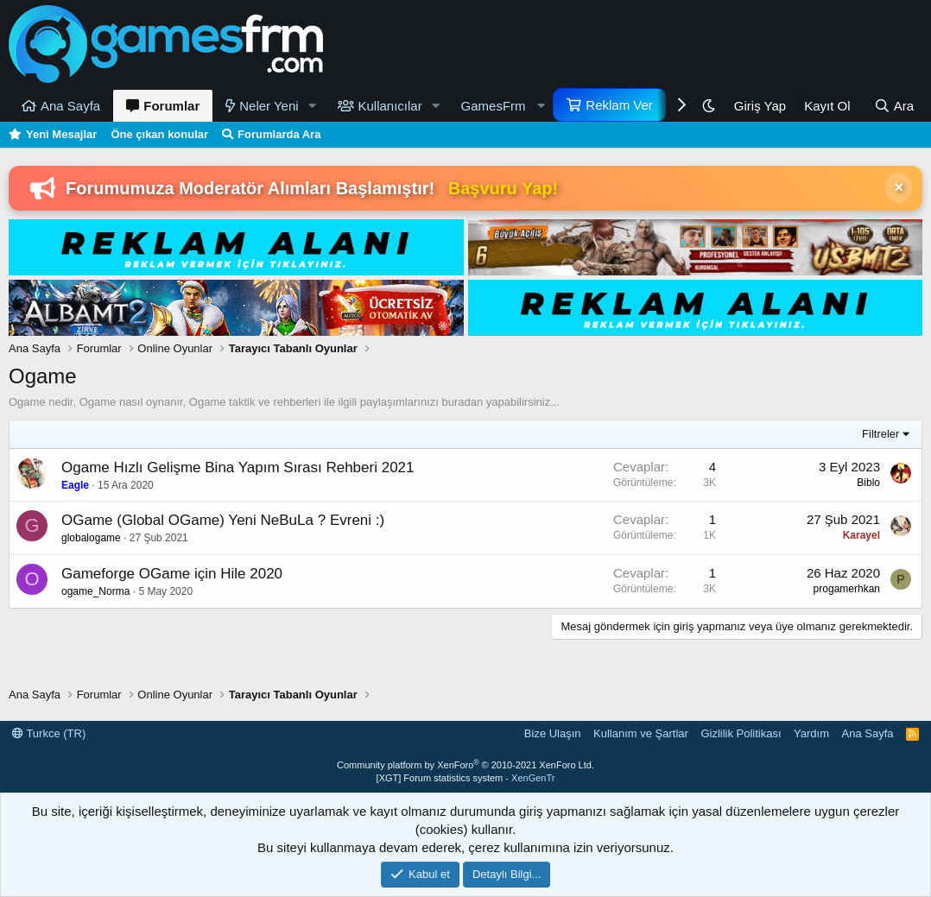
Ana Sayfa (70, 105)
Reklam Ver (619, 105)
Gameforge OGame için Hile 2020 (171, 573)
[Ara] (893, 106)
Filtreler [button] (880, 433)
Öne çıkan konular (159, 134)
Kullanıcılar (390, 105)
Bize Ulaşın (552, 733)
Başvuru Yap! (503, 188)
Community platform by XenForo (465, 765)
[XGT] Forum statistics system (466, 778)
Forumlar (171, 105)
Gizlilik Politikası (740, 733)
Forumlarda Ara (279, 134)
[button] (313, 106)
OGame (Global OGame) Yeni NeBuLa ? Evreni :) (222, 520)
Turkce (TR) (49, 733)
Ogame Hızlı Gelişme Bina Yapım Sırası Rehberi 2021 (238, 467)
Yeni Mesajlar (61, 134)
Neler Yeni (268, 105)
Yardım (811, 733)
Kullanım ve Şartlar (640, 733)
